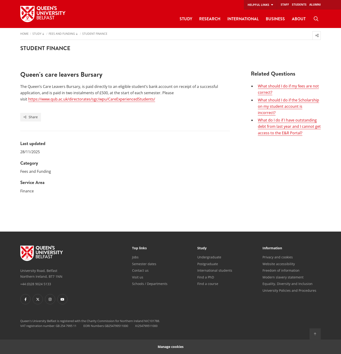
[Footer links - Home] (41, 253)
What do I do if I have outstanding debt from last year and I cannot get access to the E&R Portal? (289, 126)
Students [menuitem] (299, 5)
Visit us (137, 277)
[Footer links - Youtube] (62, 299)
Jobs (135, 257)
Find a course (207, 283)
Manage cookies (171, 346)
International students (214, 270)
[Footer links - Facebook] (25, 299)
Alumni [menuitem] (315, 5)
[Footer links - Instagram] (50, 299)
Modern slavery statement (283, 277)
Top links (139, 248)
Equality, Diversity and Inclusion (288, 283)
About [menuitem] (299, 19)
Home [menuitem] (24, 34)
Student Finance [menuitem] (94, 34)
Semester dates (144, 264)
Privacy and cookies (278, 257)
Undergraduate (209, 257)
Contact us (140, 270)
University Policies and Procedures (289, 290)
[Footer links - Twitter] (38, 299)
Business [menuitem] (275, 19)
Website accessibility (279, 264)
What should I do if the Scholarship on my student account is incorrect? (288, 106)
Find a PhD (205, 277)
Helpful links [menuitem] (258, 5)
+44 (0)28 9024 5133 (35, 284)
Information (272, 248)
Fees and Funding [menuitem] (62, 34)
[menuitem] (316, 19)
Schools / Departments (149, 283)
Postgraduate (207, 264)
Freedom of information (281, 270)
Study (202, 248)
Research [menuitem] (209, 19)
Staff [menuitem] (285, 5)
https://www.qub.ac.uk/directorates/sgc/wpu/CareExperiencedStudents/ (91, 99)
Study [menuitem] (186, 19)
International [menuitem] (243, 19)
